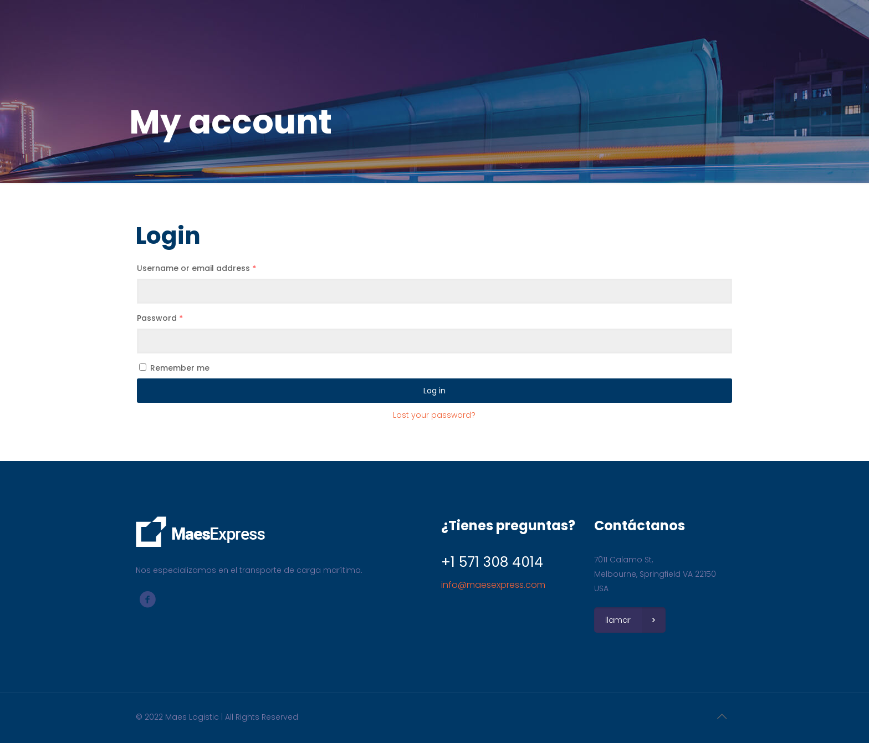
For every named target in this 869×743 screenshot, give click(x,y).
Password (160, 318)
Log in (434, 390)
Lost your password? (434, 415)
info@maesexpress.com (493, 584)
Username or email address (196, 268)
